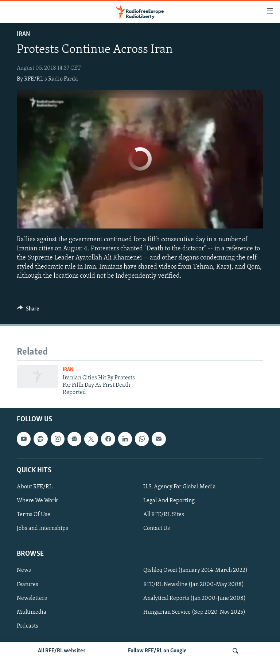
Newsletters (32, 598)
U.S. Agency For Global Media (179, 487)
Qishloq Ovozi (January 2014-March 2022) (195, 570)
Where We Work (37, 501)
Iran (23, 34)
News (24, 570)
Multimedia (31, 612)
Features (27, 584)
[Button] (28, 310)
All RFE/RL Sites (163, 515)
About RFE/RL (34, 487)
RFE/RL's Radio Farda (51, 79)
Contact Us (156, 528)
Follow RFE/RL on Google (157, 651)
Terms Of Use (33, 515)
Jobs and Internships (42, 528)
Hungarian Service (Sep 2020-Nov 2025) (194, 612)
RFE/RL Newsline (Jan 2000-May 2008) (193, 584)
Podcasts (27, 626)
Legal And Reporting (169, 501)
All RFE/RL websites (62, 651)
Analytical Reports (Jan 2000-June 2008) (194, 598)
